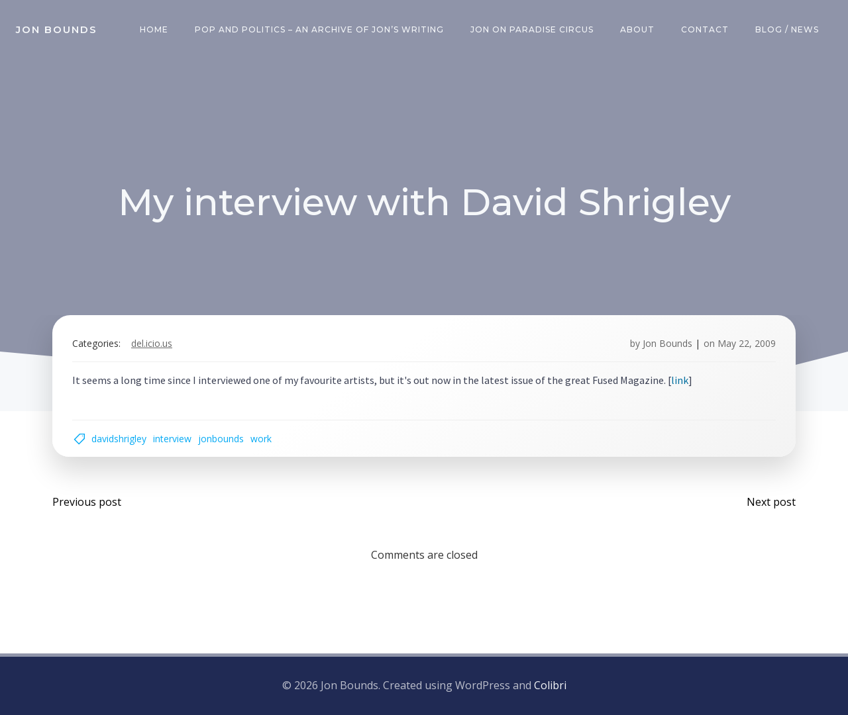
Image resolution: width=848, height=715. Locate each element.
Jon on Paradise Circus (532, 29)
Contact (705, 29)
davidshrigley (118, 438)
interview (172, 438)
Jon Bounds (667, 343)
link (679, 380)
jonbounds (221, 438)
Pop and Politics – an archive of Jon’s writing (319, 29)
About (637, 29)
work (261, 438)
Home (154, 29)
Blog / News (787, 29)
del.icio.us (151, 343)
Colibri (550, 685)
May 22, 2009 (746, 343)
